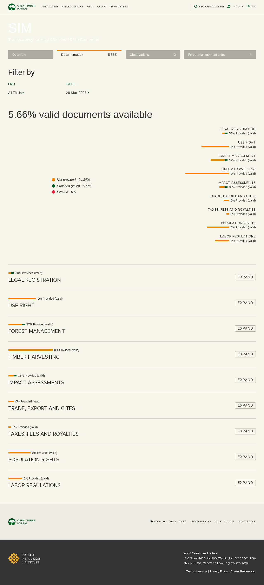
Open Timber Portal (21, 7)
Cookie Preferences (243, 571)
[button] (50, 6)
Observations (73, 7)
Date (70, 84)
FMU (11, 84)
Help (90, 7)
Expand (245, 277)
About (102, 7)
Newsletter (119, 7)
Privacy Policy (219, 571)
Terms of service (196, 571)
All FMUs (15, 93)
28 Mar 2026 (76, 93)
